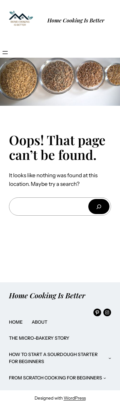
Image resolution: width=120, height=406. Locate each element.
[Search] (98, 206)
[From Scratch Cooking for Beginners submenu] (104, 378)
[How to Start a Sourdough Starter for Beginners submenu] (109, 358)
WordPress (75, 398)
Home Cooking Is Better (75, 20)
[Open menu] (5, 52)
